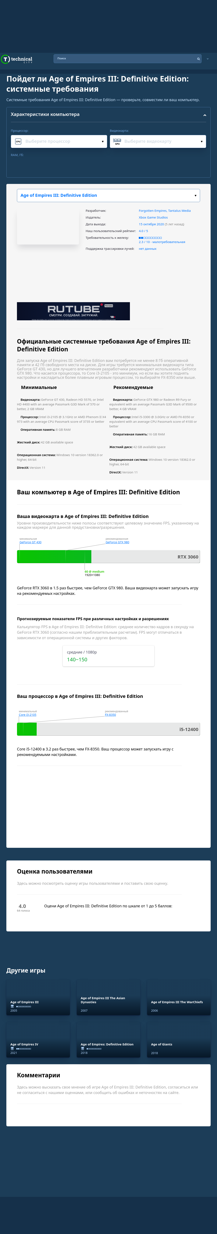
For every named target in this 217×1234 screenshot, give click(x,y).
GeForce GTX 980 (117, 542)
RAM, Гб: (17, 155)
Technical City (16, 59)
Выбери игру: (195, 195)
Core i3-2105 (27, 715)
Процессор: (19, 130)
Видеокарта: (119, 130)
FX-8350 (110, 715)
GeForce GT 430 (30, 542)
